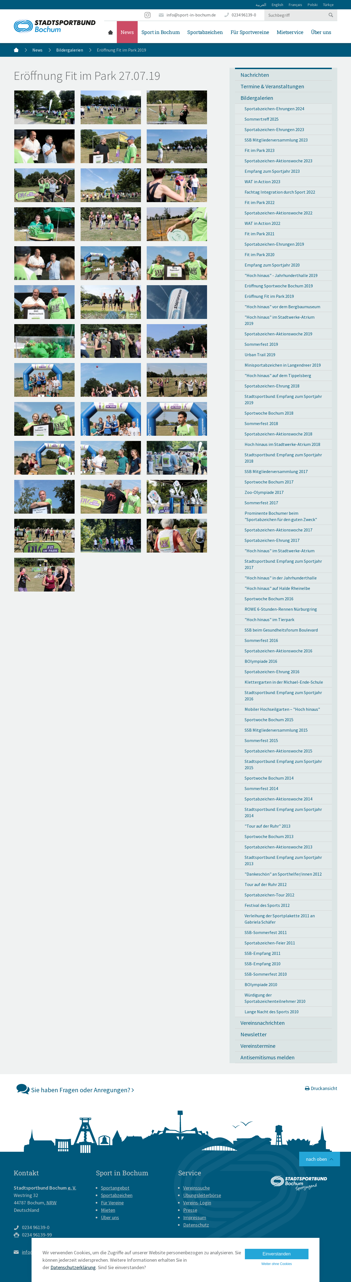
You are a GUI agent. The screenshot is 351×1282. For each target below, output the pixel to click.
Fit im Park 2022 (259, 202)
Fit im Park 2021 (259, 233)
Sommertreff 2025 (262, 119)
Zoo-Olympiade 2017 (264, 492)
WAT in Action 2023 (262, 181)
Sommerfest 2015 (261, 740)
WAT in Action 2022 (262, 223)
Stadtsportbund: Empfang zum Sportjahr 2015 (283, 764)
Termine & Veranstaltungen (272, 86)
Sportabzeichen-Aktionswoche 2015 (278, 751)
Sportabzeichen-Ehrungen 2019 (274, 244)
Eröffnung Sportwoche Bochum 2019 (279, 285)
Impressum (194, 1217)
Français (295, 4)
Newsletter (253, 1034)
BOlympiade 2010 (261, 984)
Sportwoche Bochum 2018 (269, 413)
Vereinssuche (196, 1188)
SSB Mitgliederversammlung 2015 (276, 730)
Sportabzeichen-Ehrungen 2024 (274, 108)
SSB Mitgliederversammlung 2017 (276, 471)
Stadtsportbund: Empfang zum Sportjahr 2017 (283, 564)
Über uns (321, 32)
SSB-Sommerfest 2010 (266, 974)
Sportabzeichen (205, 32)
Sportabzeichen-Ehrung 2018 (272, 386)
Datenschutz (196, 1225)
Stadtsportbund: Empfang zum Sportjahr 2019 (283, 399)
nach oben (316, 1159)
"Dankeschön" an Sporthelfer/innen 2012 (283, 874)
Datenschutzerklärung (73, 1267)
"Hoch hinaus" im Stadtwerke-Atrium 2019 (280, 320)
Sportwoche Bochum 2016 (269, 598)
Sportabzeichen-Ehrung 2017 (272, 540)
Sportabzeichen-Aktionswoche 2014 (278, 799)
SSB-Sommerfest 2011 (266, 932)
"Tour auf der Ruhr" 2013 (267, 826)
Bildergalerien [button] (256, 97)
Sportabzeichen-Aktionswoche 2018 (278, 434)
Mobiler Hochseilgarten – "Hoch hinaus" (282, 709)
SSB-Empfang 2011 (263, 953)
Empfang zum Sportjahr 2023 (272, 171)
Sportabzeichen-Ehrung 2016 (272, 671)
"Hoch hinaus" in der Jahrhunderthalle (281, 578)
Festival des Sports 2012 (267, 905)
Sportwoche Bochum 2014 (269, 778)
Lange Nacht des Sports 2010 (272, 1011)
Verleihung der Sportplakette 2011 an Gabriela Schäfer (280, 919)
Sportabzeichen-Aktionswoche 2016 (278, 650)
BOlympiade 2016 (261, 661)
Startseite (110, 32)
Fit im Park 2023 (259, 150)
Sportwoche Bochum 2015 (269, 719)
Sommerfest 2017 (261, 502)
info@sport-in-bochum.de (191, 15)
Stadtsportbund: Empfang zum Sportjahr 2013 (283, 860)
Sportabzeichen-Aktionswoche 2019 (278, 333)
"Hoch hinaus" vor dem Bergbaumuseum (282, 306)
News (127, 32)
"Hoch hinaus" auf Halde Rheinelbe (277, 588)
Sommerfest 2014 (261, 788)
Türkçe (328, 4)
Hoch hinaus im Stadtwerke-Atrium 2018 (282, 444)
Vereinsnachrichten (262, 1022)
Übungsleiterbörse (202, 1195)
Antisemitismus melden (267, 1057)
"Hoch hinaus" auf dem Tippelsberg (278, 375)
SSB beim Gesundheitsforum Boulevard (281, 630)
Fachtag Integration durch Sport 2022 (280, 192)
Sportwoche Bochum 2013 (269, 836)
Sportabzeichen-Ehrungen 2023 (274, 129)
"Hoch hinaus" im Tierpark (269, 619)
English (277, 4)
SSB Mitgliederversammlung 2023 (276, 140)
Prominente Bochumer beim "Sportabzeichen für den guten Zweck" (281, 516)
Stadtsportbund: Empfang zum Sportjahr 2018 (283, 458)
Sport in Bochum (160, 32)
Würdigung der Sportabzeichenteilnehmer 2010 (275, 998)
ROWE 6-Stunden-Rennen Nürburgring (281, 609)
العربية (261, 4)
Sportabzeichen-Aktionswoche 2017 (278, 530)
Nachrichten (254, 74)
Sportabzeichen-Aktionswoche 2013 (278, 847)
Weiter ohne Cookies (276, 1264)
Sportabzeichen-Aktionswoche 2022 (278, 213)
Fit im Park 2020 (259, 254)
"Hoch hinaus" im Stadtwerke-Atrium (280, 550)
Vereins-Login (197, 1202)
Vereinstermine (257, 1045)
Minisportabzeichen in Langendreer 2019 (283, 365)
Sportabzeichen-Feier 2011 (270, 943)
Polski (313, 4)
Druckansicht (321, 1088)
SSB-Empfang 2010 (263, 963)
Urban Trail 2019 (260, 354)
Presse (190, 1210)
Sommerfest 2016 (261, 640)
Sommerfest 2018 (261, 423)
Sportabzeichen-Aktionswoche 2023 (278, 160)
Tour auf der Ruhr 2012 (266, 884)
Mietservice (290, 32)
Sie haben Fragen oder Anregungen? (75, 1088)
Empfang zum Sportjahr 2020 (272, 265)
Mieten (108, 1210)
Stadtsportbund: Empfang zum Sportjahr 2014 (283, 812)
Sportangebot (115, 1188)
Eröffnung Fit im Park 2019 (269, 296)
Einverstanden (277, 1254)
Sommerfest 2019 (261, 344)
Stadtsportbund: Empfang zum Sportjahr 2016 (283, 695)
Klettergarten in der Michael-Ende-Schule (284, 682)
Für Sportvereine (250, 32)
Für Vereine (112, 1202)
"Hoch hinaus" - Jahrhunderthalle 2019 (281, 275)
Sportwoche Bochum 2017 (269, 482)
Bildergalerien (69, 50)
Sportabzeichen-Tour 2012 (269, 895)
